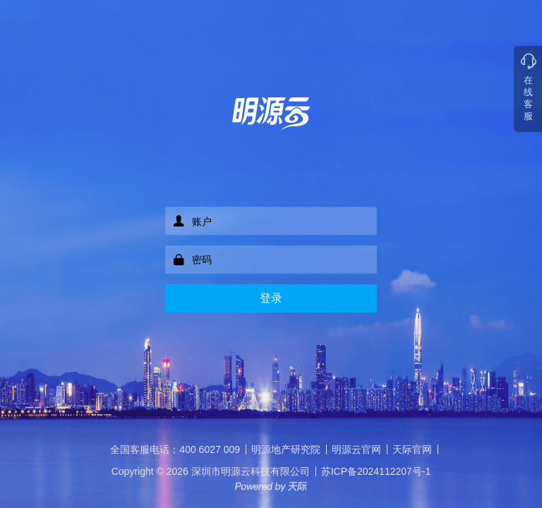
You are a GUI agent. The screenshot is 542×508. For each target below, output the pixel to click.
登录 (271, 298)
